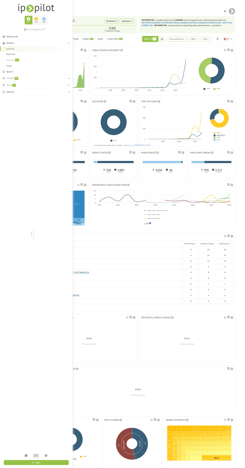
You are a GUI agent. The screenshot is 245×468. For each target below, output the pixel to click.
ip (7, 15)
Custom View (114, 40)
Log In (15, 462)
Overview (48, 40)
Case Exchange (62, 40)
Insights (88, 40)
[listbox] (15, 455)
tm (15, 15)
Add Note (127, 21)
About (100, 40)
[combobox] (134, 11)
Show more (50, 309)
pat (23, 15)
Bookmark (111, 21)
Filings (75, 40)
